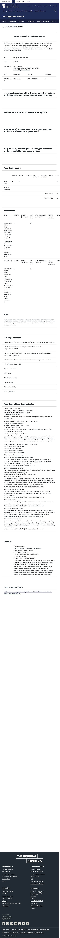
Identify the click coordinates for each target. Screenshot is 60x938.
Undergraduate (35, 869)
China (18, 1)
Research (21, 21)
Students (54, 6)
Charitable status (39, 933)
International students (37, 884)
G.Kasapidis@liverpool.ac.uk (21, 70)
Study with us (12, 21)
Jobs (33, 6)
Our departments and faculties (11, 903)
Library (4, 893)
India (23, 1)
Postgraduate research (38, 874)
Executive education (43, 21)
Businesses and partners (9, 876)
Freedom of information (18, 930)
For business (30, 21)
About (4, 21)
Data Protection (44, 930)
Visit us (33, 908)
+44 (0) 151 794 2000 (37, 901)
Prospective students (8, 874)
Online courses (35, 876)
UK (13, 1)
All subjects (5, 906)
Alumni (45, 6)
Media (4, 881)
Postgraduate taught (37, 871)
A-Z (41, 6)
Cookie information (32, 930)
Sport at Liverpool (7, 896)
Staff (49, 6)
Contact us (34, 903)
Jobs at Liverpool (7, 891)
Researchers (6, 879)
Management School (13, 16)
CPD (32, 879)
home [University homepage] (3, 27)
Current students (7, 869)
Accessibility (6, 930)
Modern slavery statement (10, 933)
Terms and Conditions (26, 933)
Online (28, 1)
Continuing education (37, 881)
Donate (37, 6)
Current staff (6, 871)
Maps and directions (37, 906)
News (29, 6)
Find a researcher (7, 898)
